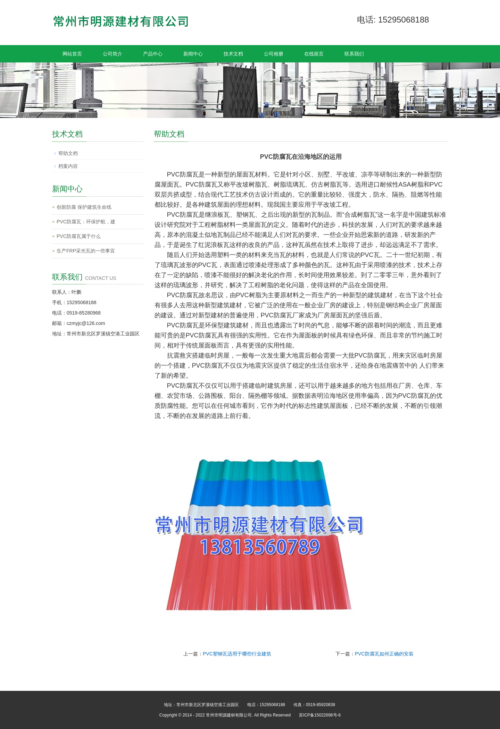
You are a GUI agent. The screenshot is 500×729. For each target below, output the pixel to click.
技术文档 (233, 54)
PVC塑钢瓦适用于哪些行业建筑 (237, 654)
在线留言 (314, 54)
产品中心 (152, 54)
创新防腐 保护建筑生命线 (84, 207)
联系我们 (354, 54)
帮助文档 (68, 153)
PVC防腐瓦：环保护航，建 (86, 221)
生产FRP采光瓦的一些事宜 (86, 251)
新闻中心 (193, 54)
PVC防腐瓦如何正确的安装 (384, 654)
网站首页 (72, 54)
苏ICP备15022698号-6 (320, 715)
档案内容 (68, 166)
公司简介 (112, 54)
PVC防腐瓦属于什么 (79, 236)
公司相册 (273, 54)
